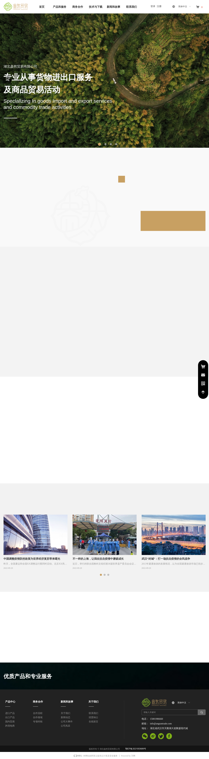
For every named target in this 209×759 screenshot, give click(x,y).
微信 (145, 737)
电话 (203, 383)
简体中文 (182, 6)
